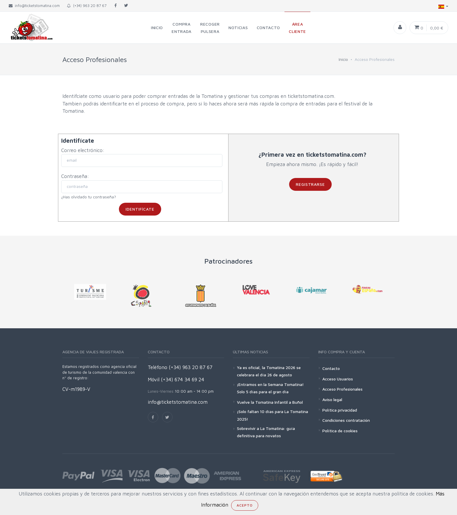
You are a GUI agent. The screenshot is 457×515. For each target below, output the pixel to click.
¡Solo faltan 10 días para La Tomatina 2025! (272, 415)
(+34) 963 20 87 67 (86, 5)
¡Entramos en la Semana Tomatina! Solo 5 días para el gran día (270, 388)
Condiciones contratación (346, 420)
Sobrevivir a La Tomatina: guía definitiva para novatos (266, 432)
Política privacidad (339, 410)
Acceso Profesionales (342, 389)
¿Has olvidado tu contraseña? (88, 196)
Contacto (331, 368)
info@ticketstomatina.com (178, 402)
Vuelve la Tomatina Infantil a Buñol (270, 402)
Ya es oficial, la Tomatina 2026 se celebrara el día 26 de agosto (269, 371)
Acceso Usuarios (337, 378)
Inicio (343, 59)
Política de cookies (340, 430)
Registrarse (310, 184)
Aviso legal (332, 399)
